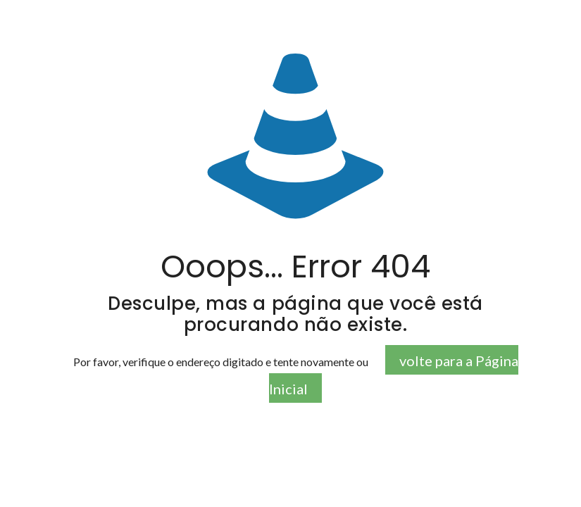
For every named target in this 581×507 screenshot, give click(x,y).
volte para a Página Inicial (393, 374)
